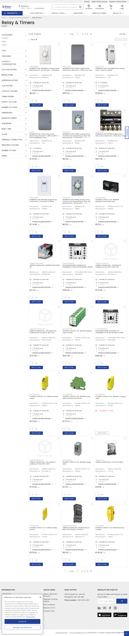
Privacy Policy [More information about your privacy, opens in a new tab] (30, 617)
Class (4, 134)
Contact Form (49, 611)
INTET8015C (67, 66)
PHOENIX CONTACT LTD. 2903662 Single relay (77, 463)
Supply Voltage (9, 102)
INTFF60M (66, 198)
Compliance (6, 594)
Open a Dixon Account (99, 2)
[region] (22, 614)
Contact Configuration (9, 62)
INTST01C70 (99, 66)
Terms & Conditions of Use (77, 633)
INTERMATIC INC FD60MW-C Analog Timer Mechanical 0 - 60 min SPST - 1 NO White (45, 69)
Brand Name (7, 75)
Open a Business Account (51, 595)
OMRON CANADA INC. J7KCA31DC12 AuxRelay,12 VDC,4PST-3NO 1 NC (108, 266)
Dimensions (7, 113)
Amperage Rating (10, 80)
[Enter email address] (107, 601)
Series (4, 156)
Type (4, 51)
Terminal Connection (12, 139)
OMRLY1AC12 (100, 460)
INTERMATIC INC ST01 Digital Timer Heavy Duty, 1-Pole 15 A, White (110, 69)
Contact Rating (10, 91)
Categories (7, 35)
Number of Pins (9, 150)
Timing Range (8, 96)
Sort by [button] (122, 34)
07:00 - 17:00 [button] (25, 8)
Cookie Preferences (61, 632)
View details (102, 433)
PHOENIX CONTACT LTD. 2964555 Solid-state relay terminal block (77, 397)
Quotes (87, 2)
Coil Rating (7, 86)
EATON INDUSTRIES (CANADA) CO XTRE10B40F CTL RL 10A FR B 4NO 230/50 (109, 332)
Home (4, 18)
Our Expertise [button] (36, 13)
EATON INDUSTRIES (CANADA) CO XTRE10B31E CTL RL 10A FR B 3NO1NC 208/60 (78, 266)
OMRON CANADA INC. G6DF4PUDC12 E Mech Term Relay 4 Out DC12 (76, 528)
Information (8, 590)
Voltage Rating (9, 69)
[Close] (40, 597)
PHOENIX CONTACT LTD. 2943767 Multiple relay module (77, 332)
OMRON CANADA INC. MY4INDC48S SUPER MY (45, 266)
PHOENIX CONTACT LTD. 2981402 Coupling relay (110, 397)
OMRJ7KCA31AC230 (37, 329)
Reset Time (6, 129)
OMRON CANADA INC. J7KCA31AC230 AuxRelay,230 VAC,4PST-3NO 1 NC (43, 332)
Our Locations (49, 605)
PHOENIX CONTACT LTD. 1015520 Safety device (43, 528)
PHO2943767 (67, 329)
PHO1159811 (99, 526)
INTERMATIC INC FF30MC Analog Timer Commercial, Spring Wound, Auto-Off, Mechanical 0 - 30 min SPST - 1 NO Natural (78, 135)
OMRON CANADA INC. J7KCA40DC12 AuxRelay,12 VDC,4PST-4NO (42, 463)
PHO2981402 (100, 395)
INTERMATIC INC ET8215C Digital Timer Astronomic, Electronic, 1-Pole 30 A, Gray (110, 135)
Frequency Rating (10, 145)
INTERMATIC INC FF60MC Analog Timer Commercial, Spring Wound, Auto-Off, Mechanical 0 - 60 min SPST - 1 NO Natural (78, 201)
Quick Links (49, 590)
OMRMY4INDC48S (36, 263)
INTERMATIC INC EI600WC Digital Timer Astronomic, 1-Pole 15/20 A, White (43, 200)
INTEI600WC (34, 198)
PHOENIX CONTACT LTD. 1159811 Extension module (109, 528)
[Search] (67, 7)
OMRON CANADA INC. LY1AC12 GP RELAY (109, 462)
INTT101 (32, 132)
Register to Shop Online (117, 2)
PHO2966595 (100, 198)
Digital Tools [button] (58, 13)
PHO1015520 (34, 526)
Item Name (6, 56)
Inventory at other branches (41, 90)
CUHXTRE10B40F (101, 329)
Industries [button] (78, 13)
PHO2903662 (68, 460)
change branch (39, 8)
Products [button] (12, 13)
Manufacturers (99, 13)
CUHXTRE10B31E (68, 263)
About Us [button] (117, 13)
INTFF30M (66, 132)
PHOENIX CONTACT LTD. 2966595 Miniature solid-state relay (107, 200)
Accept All (22, 621)
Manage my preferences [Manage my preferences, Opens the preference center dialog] (22, 627)
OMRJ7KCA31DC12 (102, 263)
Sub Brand (7, 123)
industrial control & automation (19, 18)
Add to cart (36, 105)
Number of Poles (9, 107)
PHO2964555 (68, 395)
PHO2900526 (35, 395)
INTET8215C (99, 132)
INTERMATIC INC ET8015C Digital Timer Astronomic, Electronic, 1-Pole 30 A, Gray (77, 69)
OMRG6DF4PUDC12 (70, 526)
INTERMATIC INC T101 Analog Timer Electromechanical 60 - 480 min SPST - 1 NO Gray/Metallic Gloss (44, 135)
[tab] (14, 35)
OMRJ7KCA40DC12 (37, 460)
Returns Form (49, 608)
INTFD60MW (34, 66)
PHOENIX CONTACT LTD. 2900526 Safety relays (44, 397)
